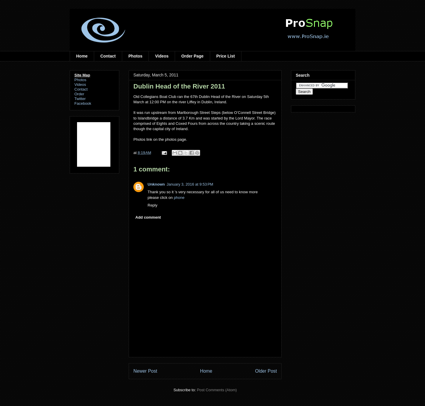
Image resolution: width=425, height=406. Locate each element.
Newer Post (145, 371)
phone (179, 197)
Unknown (156, 184)
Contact (108, 56)
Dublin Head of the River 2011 (179, 86)
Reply (152, 205)
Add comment (148, 217)
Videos (162, 56)
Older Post (266, 371)
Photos (135, 56)
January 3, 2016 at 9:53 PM (190, 184)
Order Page (192, 56)
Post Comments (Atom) (217, 390)
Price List (225, 56)
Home (82, 56)
